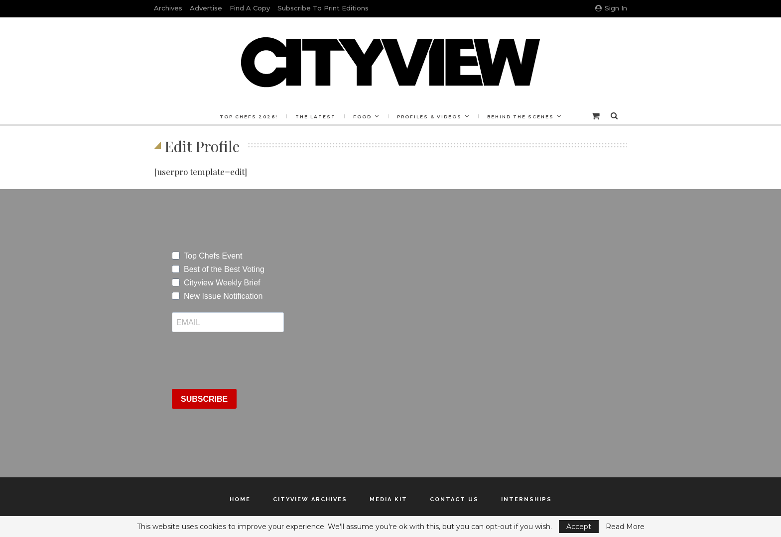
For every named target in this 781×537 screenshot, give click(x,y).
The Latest (314, 116)
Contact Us (454, 499)
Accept (578, 526)
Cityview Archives (310, 499)
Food (362, 116)
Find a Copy (250, 8)
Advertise (206, 8)
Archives (168, 8)
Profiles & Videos (430, 116)
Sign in (611, 8)
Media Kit (388, 499)
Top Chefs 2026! (246, 116)
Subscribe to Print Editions (323, 8)
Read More (625, 526)
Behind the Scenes (523, 116)
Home (240, 499)
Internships (526, 499)
